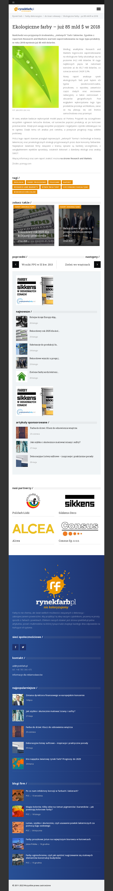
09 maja (33, 462)
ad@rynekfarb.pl (20, 665)
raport (67, 182)
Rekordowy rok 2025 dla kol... (45, 331)
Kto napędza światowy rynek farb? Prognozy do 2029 (53, 759)
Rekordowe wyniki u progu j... (45, 358)
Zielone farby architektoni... (44, 372)
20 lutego (34, 378)
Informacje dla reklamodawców (27, 674)
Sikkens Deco (67, 513)
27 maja (33, 448)
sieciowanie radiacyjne (75, 187)
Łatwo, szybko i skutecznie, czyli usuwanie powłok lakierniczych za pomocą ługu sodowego (60, 824)
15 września (37, 795)
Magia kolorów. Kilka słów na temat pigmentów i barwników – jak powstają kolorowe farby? (60, 808)
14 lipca (29, 700)
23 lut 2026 (68, 240)
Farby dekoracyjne (33, 16)
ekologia (19, 182)
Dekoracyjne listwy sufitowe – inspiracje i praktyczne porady (61, 456)
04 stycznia (37, 830)
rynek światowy (50, 187)
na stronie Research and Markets (76, 158)
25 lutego (34, 336)
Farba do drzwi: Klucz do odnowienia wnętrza (53, 428)
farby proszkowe (36, 182)
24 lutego (34, 350)
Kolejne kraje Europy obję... (43, 317)
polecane (54, 182)
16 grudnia (44, 844)
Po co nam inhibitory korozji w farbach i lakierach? (52, 790)
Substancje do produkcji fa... (44, 344)
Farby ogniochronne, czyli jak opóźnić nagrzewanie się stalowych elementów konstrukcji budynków (59, 856)
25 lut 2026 (22, 240)
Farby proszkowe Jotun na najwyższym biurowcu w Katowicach (58, 839)
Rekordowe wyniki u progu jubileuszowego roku (77, 232)
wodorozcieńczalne (25, 192)
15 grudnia (37, 862)
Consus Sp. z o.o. (69, 540)
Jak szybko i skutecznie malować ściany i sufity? (55, 442)
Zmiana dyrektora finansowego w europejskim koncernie (55, 695)
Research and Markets (26, 187)
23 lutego (34, 364)
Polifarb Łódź (20, 513)
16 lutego (36, 814)
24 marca (30, 763)
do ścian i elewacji (52, 16)
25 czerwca (35, 434)
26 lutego (34, 323)
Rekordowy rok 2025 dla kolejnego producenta (33, 233)
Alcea (16, 540)
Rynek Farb (17, 16)
